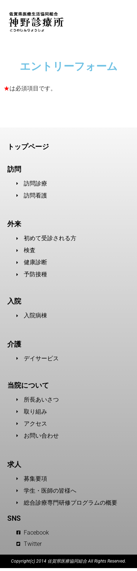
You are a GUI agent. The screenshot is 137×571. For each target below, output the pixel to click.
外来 (14, 224)
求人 (14, 465)
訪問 (14, 169)
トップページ (28, 147)
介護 (14, 344)
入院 (14, 301)
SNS (14, 519)
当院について (28, 386)
